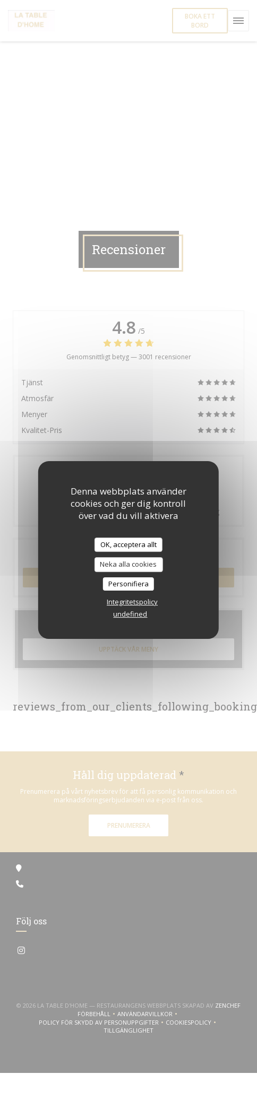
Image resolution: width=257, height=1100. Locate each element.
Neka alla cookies (128, 564)
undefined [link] (130, 614)
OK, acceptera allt (128, 544)
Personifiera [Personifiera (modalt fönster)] (128, 583)
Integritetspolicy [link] (132, 602)
